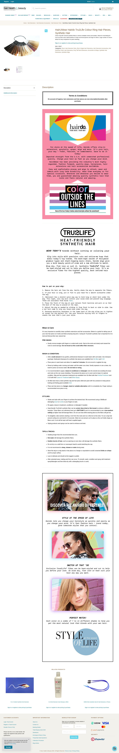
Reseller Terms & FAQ (9, 727)
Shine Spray (75, 377)
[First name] (68, 726)
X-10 (103, 359)
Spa (105, 15)
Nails (91, 15)
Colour (39, 15)
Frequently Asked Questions (40, 737)
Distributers (35, 732)
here (71, 300)
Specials (56, 18)
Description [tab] (7, 88)
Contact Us (35, 724)
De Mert (95, 359)
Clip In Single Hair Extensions (85, 48)
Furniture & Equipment (43, 18)
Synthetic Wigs (66, 52)
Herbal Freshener (103, 375)
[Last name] (80, 726)
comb (61, 402)
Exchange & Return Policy (39, 735)
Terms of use (68, 751)
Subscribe (74, 737)
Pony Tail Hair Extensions (80, 50)
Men (110, 15)
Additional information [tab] (10, 93)
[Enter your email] (74, 732)
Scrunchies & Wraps (93, 50)
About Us (35, 722)
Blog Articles (36, 743)
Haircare (57, 15)
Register (6, 1)
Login (12, 1)
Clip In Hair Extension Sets (69, 48)
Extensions (74, 15)
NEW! (33, 15)
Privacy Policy (75, 751)
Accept (8, 747)
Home (25, 23)
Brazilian (48, 15)
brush (56, 402)
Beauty (98, 15)
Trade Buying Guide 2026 (39, 730)
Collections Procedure (38, 740)
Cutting (65, 15)
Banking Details (37, 727)
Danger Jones (11, 15)
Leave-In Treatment (63, 377)
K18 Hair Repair (24, 15)
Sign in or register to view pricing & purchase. (69, 43)
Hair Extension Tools (56, 23)
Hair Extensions (31, 23)
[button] (46, 30)
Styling (84, 15)
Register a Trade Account (10, 724)
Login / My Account (8, 722)
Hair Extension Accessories (43, 23)
